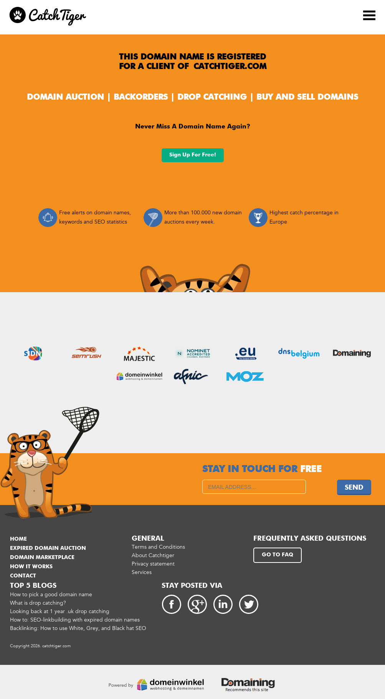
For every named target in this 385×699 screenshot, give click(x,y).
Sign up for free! (192, 155)
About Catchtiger (153, 555)
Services (142, 572)
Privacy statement (153, 564)
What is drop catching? (38, 603)
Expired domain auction (48, 548)
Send (354, 487)
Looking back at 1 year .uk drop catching (59, 611)
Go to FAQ (277, 555)
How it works (31, 566)
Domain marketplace (42, 557)
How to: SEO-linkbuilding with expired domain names (75, 620)
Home (18, 539)
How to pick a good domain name (51, 594)
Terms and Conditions (158, 547)
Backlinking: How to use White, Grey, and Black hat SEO (78, 628)
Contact (23, 576)
